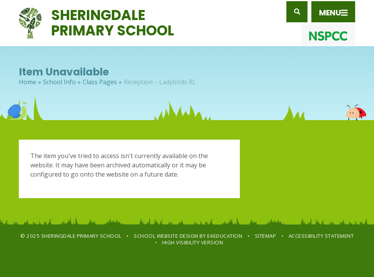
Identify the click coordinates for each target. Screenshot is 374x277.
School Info (59, 82)
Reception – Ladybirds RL (160, 82)
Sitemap (265, 235)
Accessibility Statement (321, 235)
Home (27, 82)
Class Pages (100, 82)
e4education (225, 235)
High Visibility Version (192, 242)
